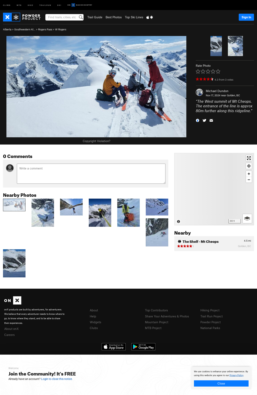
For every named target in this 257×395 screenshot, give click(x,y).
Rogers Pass (45, 29)
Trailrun (45, 5)
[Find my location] (249, 166)
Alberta (7, 29)
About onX (11, 328)
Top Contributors (156, 310)
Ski (59, 5)
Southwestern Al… (24, 29)
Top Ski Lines (134, 17)
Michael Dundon (217, 91)
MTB (19, 5)
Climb (7, 5)
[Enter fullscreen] (249, 158)
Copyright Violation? (96, 141)
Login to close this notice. (57, 379)
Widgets (95, 322)
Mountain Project (156, 322)
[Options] (247, 218)
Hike (30, 5)
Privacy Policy (236, 375)
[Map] (214, 189)
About (94, 310)
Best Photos (114, 17)
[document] (221, 378)
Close (221, 383)
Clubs (94, 328)
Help (93, 316)
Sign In (246, 17)
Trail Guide (94, 17)
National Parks (210, 328)
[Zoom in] (249, 174)
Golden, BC (233, 95)
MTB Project (153, 328)
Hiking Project (209, 310)
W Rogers (60, 29)
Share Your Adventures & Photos (167, 316)
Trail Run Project (211, 316)
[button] (197, 120)
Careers (9, 335)
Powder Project (210, 322)
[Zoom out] (249, 180)
